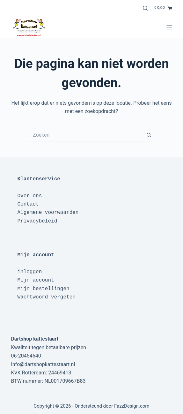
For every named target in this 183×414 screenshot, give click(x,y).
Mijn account (35, 280)
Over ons (29, 195)
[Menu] (169, 27)
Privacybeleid (37, 221)
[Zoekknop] (149, 135)
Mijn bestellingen (43, 288)
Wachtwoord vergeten (46, 297)
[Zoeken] (145, 8)
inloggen (29, 271)
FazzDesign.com (132, 406)
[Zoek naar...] (85, 135)
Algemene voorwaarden (47, 212)
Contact (28, 204)
